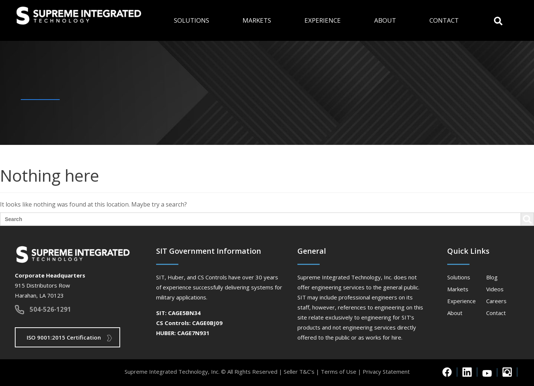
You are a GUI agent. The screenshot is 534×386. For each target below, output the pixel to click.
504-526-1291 (50, 309)
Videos (495, 289)
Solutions (191, 20)
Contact (444, 20)
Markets (257, 20)
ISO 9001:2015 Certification (64, 337)
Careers (496, 301)
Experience (322, 20)
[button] (498, 20)
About (385, 20)
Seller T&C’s (299, 371)
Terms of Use (338, 371)
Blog (492, 277)
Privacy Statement (386, 371)
